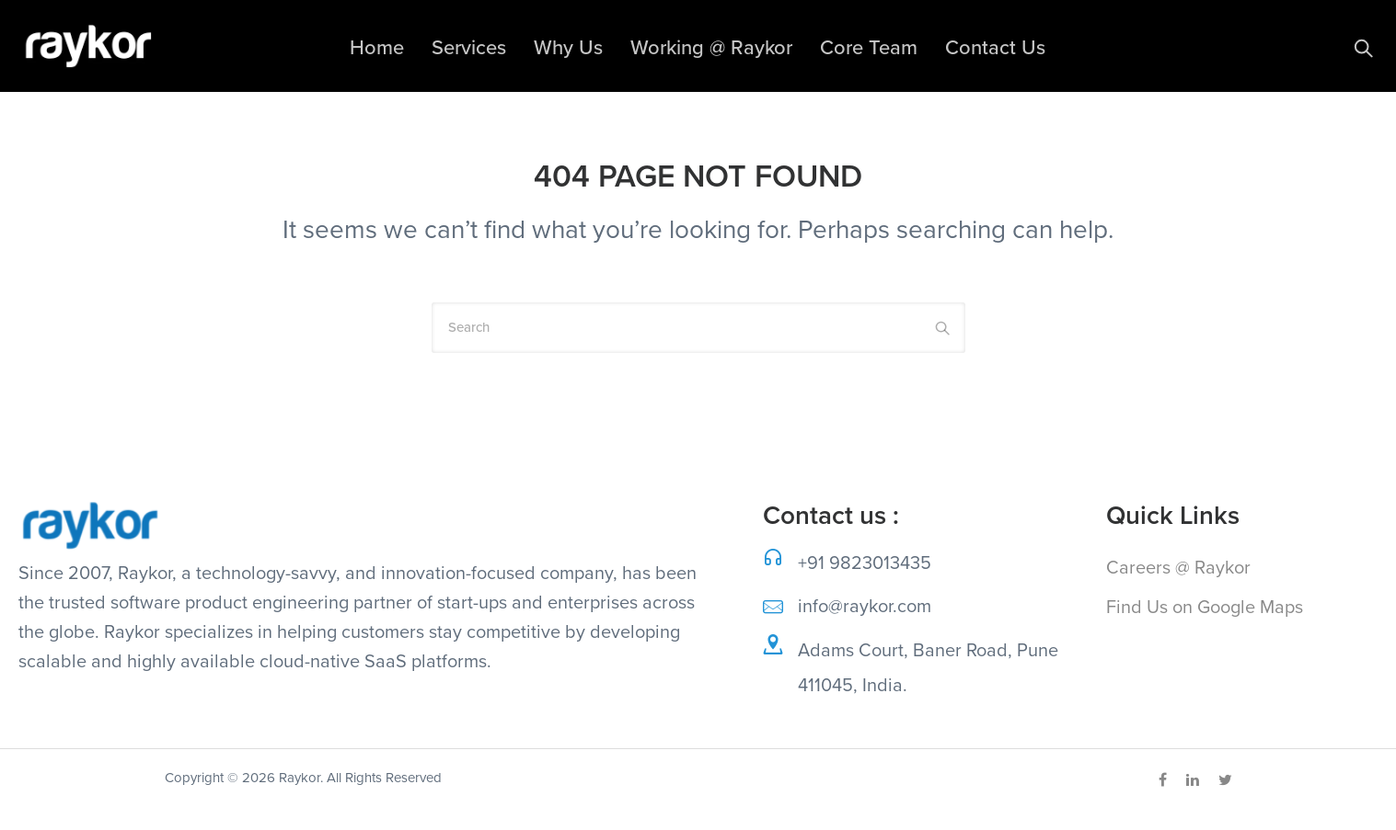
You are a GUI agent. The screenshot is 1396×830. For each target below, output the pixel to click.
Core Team (868, 48)
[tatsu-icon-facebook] (1165, 780)
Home (377, 48)
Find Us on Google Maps (1204, 608)
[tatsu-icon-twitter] (1225, 780)
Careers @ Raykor (1178, 568)
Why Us (568, 48)
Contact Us (995, 48)
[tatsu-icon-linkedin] (1195, 780)
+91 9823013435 (864, 563)
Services (469, 48)
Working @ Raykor (711, 48)
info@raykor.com (864, 607)
